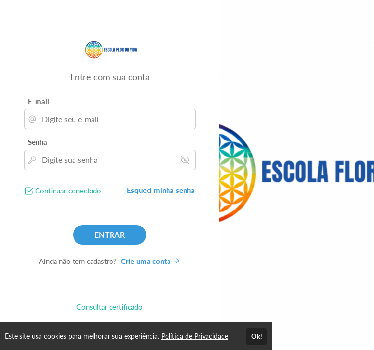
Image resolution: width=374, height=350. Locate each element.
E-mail (38, 101)
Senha (37, 142)
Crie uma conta (150, 261)
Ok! (256, 336)
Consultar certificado (109, 306)
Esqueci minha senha (161, 190)
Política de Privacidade (194, 336)
